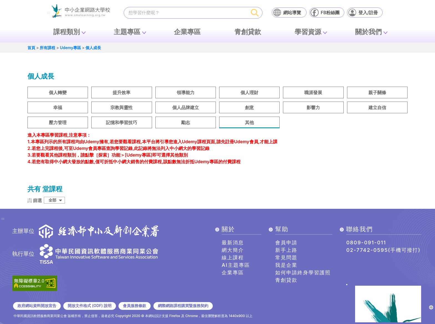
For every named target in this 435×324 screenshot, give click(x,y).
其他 (249, 122)
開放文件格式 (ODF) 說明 (89, 305)
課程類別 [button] (66, 32)
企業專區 (187, 32)
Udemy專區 (70, 47)
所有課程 (47, 47)
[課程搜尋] (186, 12)
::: (48, 13)
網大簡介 (233, 250)
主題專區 (127, 32)
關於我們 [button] (368, 32)
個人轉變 (58, 92)
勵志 (185, 122)
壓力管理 (58, 122)
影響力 (313, 107)
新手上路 (286, 250)
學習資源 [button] (308, 32)
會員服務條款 (134, 305)
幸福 (57, 107)
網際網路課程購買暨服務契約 (183, 305)
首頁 (31, 47)
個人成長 (93, 47)
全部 (52, 200)
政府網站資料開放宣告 (36, 305)
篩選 (37, 200)
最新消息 (233, 242)
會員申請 (286, 242)
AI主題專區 (236, 265)
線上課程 (233, 257)
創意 (249, 107)
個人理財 (249, 92)
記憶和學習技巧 (121, 122)
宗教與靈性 (121, 107)
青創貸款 (247, 32)
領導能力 (185, 92)
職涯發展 (313, 92)
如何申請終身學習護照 (303, 272)
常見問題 (286, 257)
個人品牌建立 (185, 107)
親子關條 (377, 92)
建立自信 (377, 107)
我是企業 (286, 265)
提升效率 (121, 92)
